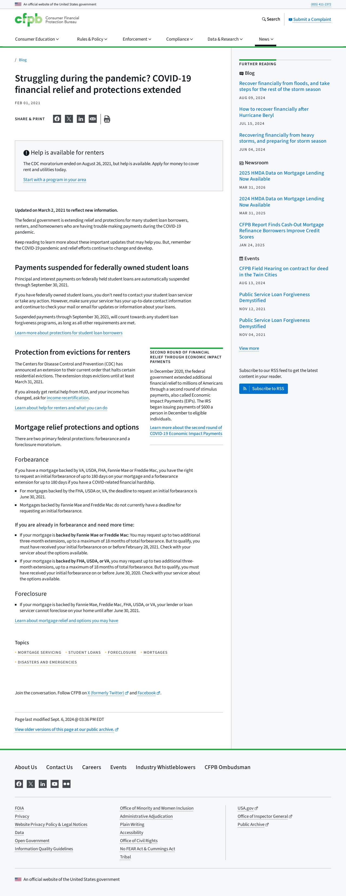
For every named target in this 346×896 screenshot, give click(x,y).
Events (118, 767)
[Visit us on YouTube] (55, 783)
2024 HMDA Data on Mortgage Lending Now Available (281, 202)
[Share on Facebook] (57, 118)
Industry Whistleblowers (165, 767)
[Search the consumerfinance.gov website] (271, 20)
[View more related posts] (249, 348)
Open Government (32, 841)
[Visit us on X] (31, 783)
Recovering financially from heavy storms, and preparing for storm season (283, 138)
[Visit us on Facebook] (19, 783)
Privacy (22, 816)
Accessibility (131, 832)
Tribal (125, 857)
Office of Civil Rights (139, 841)
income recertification (68, 398)
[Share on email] (93, 118)
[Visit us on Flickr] (66, 783)
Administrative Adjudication (146, 816)
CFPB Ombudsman (228, 767)
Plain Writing (132, 824)
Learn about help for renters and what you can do (61, 408)
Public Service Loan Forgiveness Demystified (274, 298)
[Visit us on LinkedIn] (43, 783)
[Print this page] (107, 119)
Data (19, 832)
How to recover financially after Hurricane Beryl (274, 112)
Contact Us (59, 767)
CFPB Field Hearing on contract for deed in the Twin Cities (283, 272)
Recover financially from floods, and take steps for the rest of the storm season (284, 86)
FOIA (19, 808)
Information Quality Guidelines (44, 849)
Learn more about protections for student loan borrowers (68, 333)
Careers (91, 767)
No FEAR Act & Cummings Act (147, 849)
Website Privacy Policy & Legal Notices (51, 824)
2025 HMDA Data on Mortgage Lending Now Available (281, 176)
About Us (26, 767)
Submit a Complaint (309, 19)
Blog (23, 60)
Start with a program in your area (54, 179)
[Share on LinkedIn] (81, 118)
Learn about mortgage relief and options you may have (66, 620)
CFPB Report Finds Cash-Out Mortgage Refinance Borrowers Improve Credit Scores (281, 231)
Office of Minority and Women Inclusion (157, 808)
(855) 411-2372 (321, 4)
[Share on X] (69, 118)
